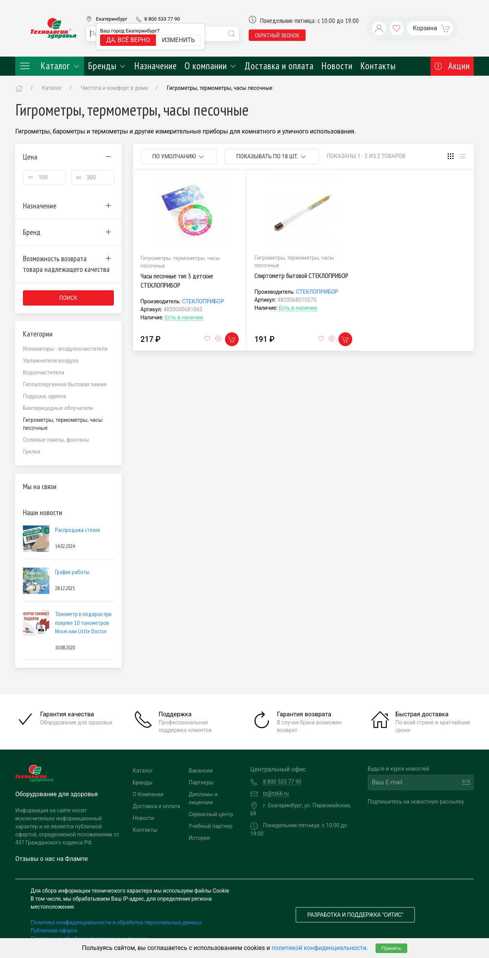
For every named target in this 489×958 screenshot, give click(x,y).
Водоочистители (43, 372)
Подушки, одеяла (44, 396)
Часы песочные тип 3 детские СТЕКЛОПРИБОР (177, 281)
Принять (391, 948)
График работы (72, 572)
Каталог (49, 66)
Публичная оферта (54, 930)
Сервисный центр (211, 814)
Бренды (107, 66)
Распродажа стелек (77, 529)
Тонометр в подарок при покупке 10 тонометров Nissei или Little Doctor (83, 622)
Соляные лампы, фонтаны (56, 440)
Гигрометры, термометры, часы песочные (220, 88)
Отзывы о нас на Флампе (51, 858)
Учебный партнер (211, 826)
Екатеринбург (111, 19)
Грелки (31, 452)
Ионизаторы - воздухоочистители (65, 349)
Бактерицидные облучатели (58, 408)
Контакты (378, 66)
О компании (211, 66)
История (199, 838)
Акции (452, 66)
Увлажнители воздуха (50, 361)
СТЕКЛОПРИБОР (203, 301)
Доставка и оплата (279, 66)
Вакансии (201, 771)
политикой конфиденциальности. (320, 947)
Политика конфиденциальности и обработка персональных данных (116, 922)
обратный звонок (277, 35)
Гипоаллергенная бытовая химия (65, 384)
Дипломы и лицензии (203, 798)
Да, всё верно (128, 40)
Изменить (178, 40)
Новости (337, 66)
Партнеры (201, 782)
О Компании (148, 794)
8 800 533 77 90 (162, 19)
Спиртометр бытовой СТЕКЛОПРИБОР (301, 275)
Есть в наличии (184, 317)
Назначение (155, 66)
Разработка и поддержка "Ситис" (355, 915)
